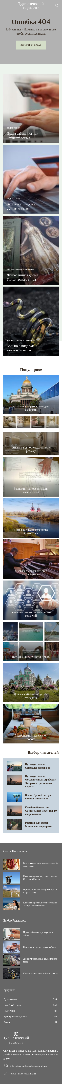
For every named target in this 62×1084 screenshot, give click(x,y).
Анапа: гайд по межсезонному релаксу (31, 449)
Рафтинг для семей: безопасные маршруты (38, 824)
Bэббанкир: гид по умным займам (21, 206)
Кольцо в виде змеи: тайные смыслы (22, 348)
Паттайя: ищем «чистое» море (31, 657)
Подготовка (13, 128)
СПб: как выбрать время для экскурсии (31, 408)
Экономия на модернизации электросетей (31, 490)
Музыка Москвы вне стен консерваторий (31, 572)
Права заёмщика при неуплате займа (22, 135)
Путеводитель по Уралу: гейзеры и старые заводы (40, 891)
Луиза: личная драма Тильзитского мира (22, 277)
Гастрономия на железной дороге (31, 737)
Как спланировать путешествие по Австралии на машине (40, 904)
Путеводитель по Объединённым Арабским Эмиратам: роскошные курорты (40, 781)
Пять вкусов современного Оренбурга (31, 531)
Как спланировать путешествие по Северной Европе (40, 878)
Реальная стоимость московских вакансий (31, 614)
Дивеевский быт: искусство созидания (31, 696)
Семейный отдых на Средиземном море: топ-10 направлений (41, 811)
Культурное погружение (21, 269)
